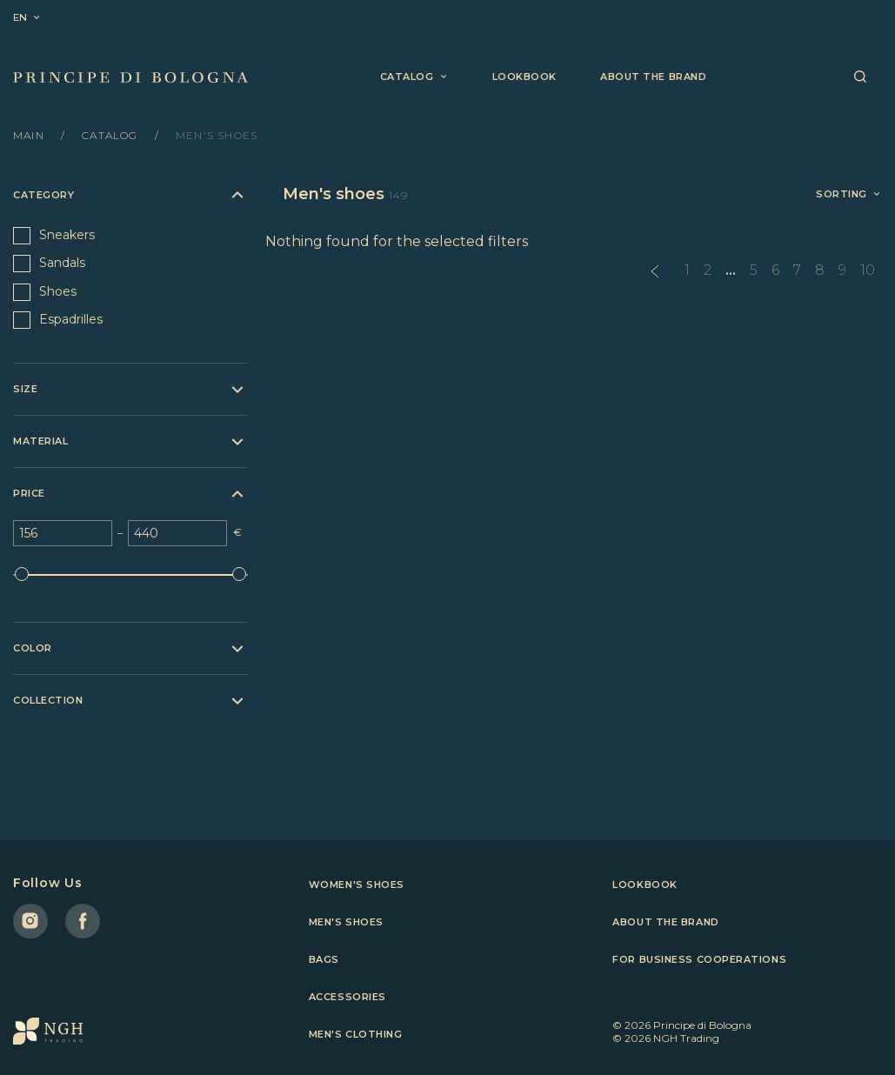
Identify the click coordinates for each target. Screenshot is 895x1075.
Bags (324, 959)
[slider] (22, 574)
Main (30, 135)
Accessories (347, 997)
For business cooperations (699, 959)
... (730, 270)
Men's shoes (346, 922)
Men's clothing (356, 1034)
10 (867, 270)
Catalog (112, 135)
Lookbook (524, 76)
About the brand (653, 76)
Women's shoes (356, 884)
